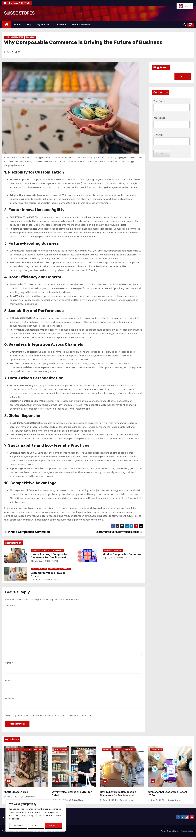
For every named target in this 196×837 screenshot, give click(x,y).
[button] (185, 24)
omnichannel (58, 550)
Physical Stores (13, 750)
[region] (35, 816)
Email (8, 680)
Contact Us (161, 153)
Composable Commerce (14, 37)
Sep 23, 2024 (37, 561)
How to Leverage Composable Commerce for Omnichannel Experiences (49, 557)
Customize (18, 825)
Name (9, 662)
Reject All (36, 825)
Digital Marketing (39, 569)
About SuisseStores (81, 24)
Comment (11, 605)
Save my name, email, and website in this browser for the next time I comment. (49, 715)
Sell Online (65, 569)
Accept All (53, 825)
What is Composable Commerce (122, 554)
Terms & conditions (169, 831)
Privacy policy (187, 831)
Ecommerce (30, 37)
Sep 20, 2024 (37, 579)
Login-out (61, 24)
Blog (29, 24)
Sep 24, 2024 (13, 796)
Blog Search (160, 67)
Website (9, 698)
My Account (43, 24)
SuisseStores (51, 561)
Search (17, 24)
